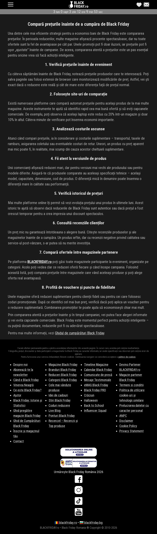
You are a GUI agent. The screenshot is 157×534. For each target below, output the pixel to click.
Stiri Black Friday (60, 400)
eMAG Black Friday (96, 385)
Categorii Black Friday (63, 380)
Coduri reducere (59, 405)
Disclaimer (126, 421)
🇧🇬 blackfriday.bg (91, 523)
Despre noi (20, 364)
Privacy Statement (131, 431)
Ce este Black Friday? (27, 390)
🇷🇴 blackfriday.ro (65, 523)
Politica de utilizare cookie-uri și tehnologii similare (132, 395)
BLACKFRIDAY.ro (81, 4)
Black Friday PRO (95, 390)
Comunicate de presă (98, 375)
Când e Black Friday (26, 380)
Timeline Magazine (96, 364)
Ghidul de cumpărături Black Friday (79, 333)
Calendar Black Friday (98, 370)
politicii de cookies (127, 357)
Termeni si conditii (131, 385)
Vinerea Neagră (23, 385)
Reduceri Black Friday (63, 375)
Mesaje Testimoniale (97, 380)
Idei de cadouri (58, 395)
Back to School (94, 405)
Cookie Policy (128, 426)
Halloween (91, 400)
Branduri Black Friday (62, 370)
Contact (18, 441)
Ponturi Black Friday (62, 416)
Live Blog (54, 410)
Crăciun (89, 395)
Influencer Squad (95, 410)
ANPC (123, 416)
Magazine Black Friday (63, 364)
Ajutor (17, 395)
